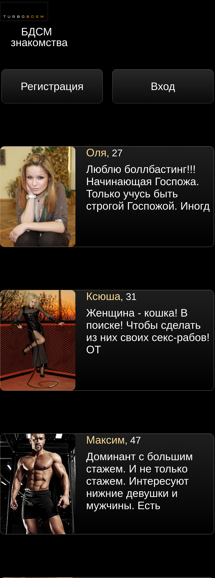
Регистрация (52, 86)
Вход (163, 86)
